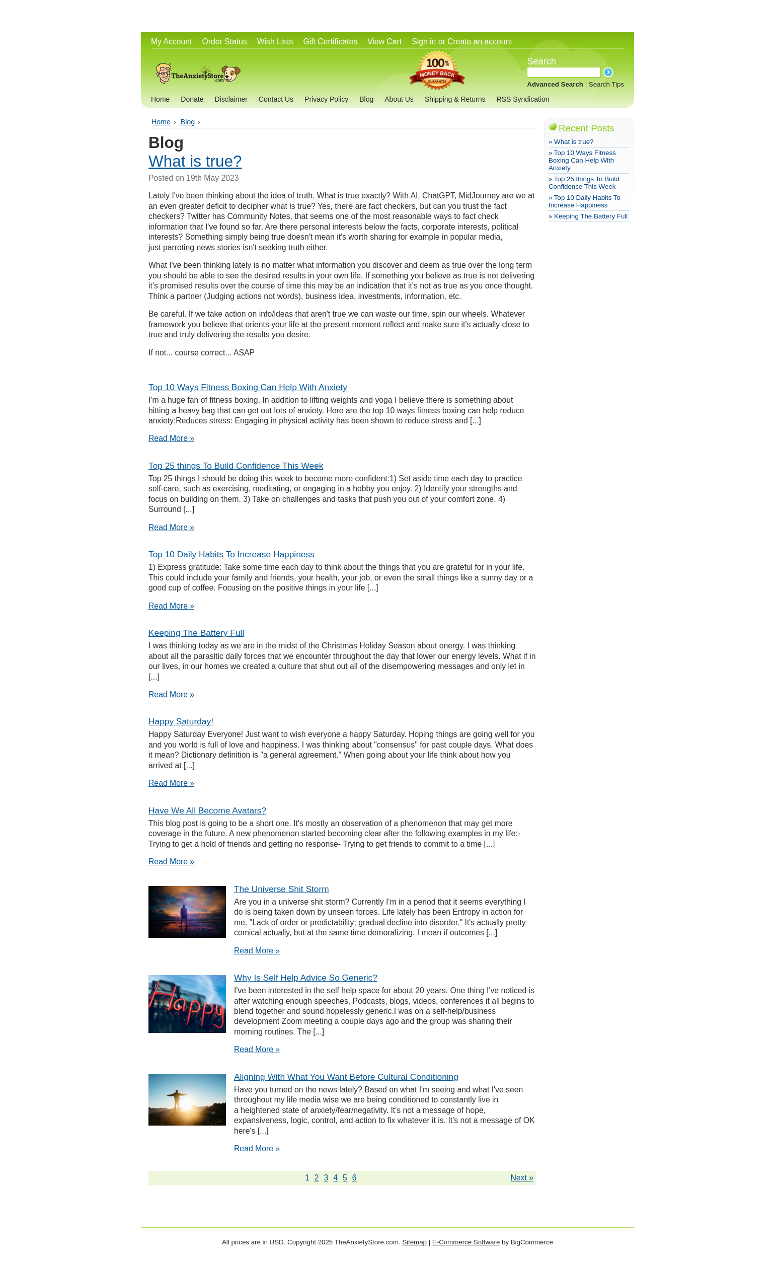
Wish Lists (275, 41)
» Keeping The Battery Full (588, 216)
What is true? (195, 161)
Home (161, 122)
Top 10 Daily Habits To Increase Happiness (231, 554)
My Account (171, 41)
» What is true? (571, 141)
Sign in (424, 41)
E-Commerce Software (466, 1242)
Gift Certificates (330, 41)
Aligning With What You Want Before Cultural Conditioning (346, 1077)
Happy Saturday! (180, 721)
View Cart (384, 41)
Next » (521, 1177)
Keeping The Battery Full (196, 633)
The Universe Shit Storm (281, 889)
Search (541, 61)
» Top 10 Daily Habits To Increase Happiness (585, 201)
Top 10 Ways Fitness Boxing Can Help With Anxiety (247, 387)
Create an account (479, 41)
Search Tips (606, 84)
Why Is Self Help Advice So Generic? (305, 978)
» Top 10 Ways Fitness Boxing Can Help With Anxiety (582, 160)
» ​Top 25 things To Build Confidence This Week (584, 182)
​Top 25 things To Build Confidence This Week (235, 466)
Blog (188, 122)
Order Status (224, 41)
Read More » (171, 438)
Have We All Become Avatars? (207, 810)
